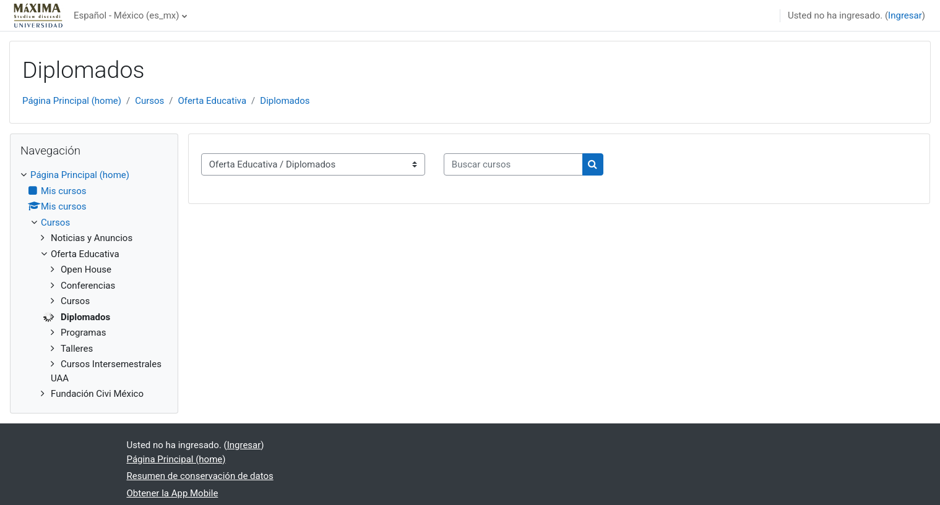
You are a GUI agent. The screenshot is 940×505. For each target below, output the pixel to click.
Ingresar (905, 15)
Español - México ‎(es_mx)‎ (126, 15)
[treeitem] (94, 284)
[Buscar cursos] (513, 164)
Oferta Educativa (212, 100)
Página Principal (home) (71, 100)
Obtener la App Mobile (172, 493)
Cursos (149, 100)
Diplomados (284, 100)
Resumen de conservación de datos (200, 476)
